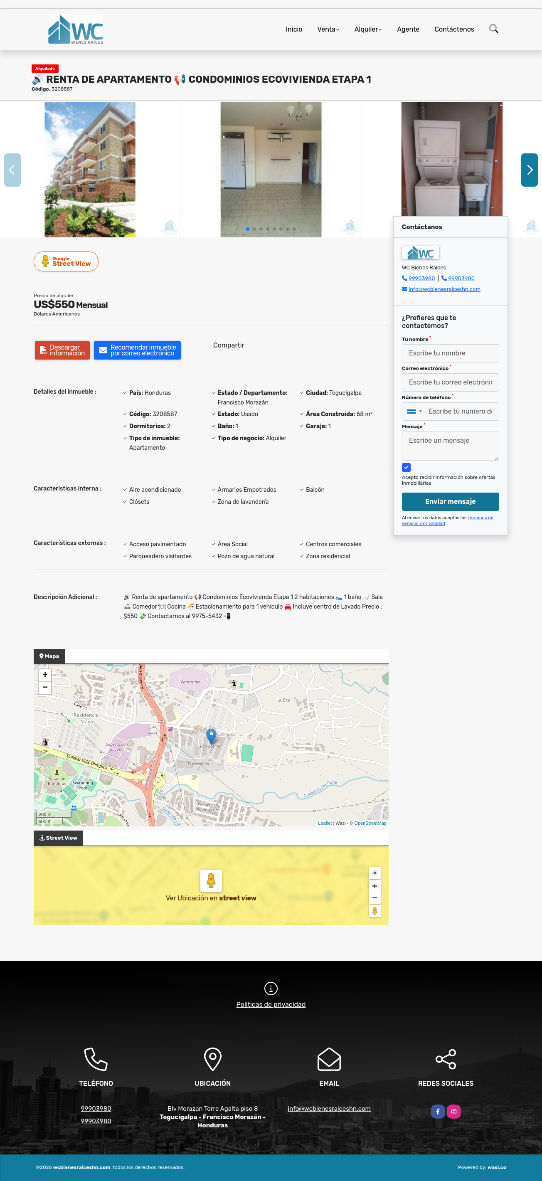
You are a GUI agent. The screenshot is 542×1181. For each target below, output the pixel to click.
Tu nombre (416, 338)
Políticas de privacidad (271, 1004)
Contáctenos (454, 29)
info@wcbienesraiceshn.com (444, 289)
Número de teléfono (427, 397)
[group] (90, 169)
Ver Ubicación (188, 898)
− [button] (45, 688)
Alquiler (366, 29)
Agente (408, 29)
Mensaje (413, 426)
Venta (326, 29)
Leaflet (325, 823)
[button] (247, 229)
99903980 (422, 278)
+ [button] (45, 675)
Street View (66, 261)
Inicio (294, 29)
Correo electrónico (426, 368)
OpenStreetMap (370, 823)
